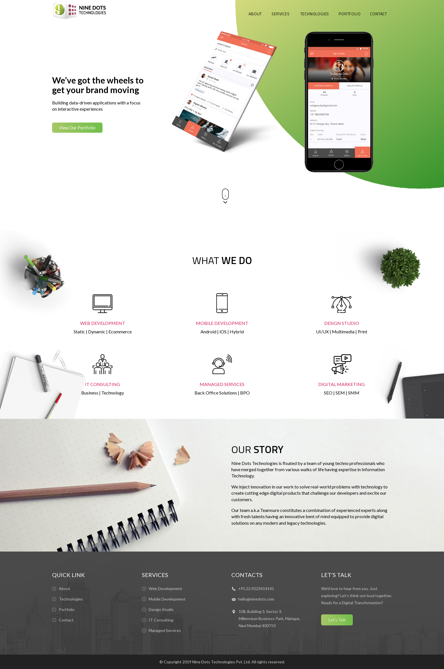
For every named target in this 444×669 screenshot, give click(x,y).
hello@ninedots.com (256, 599)
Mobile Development (167, 599)
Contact (66, 619)
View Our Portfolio (77, 127)
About (64, 588)
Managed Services (165, 630)
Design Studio (161, 609)
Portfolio (66, 609)
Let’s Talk (337, 619)
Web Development (165, 588)
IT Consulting (161, 619)
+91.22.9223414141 (256, 588)
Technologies (71, 599)
